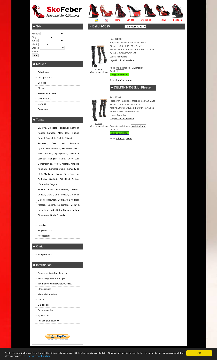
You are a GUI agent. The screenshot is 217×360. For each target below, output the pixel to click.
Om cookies (44, 305)
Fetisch (64, 194)
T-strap (75, 179)
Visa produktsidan (98, 72)
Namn (35, 51)
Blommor (74, 143)
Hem (117, 20)
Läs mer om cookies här (36, 356)
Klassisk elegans (46, 205)
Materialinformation (47, 294)
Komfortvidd (73, 169)
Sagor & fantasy (71, 210)
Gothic (61, 200)
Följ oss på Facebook (48, 320)
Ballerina (42, 128)
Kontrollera (122, 56)
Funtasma (43, 109)
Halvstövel (63, 128)
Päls (66, 174)
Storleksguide (44, 289)
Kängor (41, 133)
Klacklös (75, 164)
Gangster (74, 194)
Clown (50, 194)
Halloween (51, 200)
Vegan (129, 80)
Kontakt (162, 20)
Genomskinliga (45, 164)
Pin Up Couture (45, 77)
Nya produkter (45, 254)
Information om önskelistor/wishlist (55, 283)
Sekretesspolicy (45, 310)
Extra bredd (67, 148)
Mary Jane (63, 133)
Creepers (52, 128)
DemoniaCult (44, 98)
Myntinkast (49, 174)
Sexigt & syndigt (58, 215)
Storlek (35, 48)
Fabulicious (43, 72)
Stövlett (68, 138)
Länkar (41, 299)
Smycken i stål (45, 230)
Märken (35, 33)
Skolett (60, 138)
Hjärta (62, 158)
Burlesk (41, 194)
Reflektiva (43, 179)
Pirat (46, 210)
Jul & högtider (72, 200)
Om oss (130, 20)
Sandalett (50, 138)
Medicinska (62, 205)
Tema (34, 40)
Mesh (59, 174)
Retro (59, 210)
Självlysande (61, 153)
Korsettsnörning (57, 169)
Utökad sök (146, 20)
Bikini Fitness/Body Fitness (63, 189)
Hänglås (52, 158)
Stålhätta (53, 179)
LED (40, 174)
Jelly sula (73, 158)
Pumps (75, 133)
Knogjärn (42, 169)
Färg (34, 37)
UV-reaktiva (43, 184)
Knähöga (74, 128)
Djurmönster (44, 148)
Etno (57, 194)
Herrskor (42, 225)
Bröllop (41, 189)
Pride (52, 210)
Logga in (177, 20)
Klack (34, 44)
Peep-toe (74, 174)
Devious (42, 104)
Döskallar (55, 148)
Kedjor (57, 164)
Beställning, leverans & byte (51, 278)
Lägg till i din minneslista (122, 60)
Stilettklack (65, 179)
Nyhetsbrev (43, 315)
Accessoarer (44, 235)
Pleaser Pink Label (47, 93)
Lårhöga (120, 80)
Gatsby (41, 200)
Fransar (48, 153)
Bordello (42, 83)
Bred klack (59, 143)
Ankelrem (42, 143)
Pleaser (41, 88)
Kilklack (65, 164)
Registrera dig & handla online (52, 273)
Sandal (41, 138)
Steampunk (43, 215)
